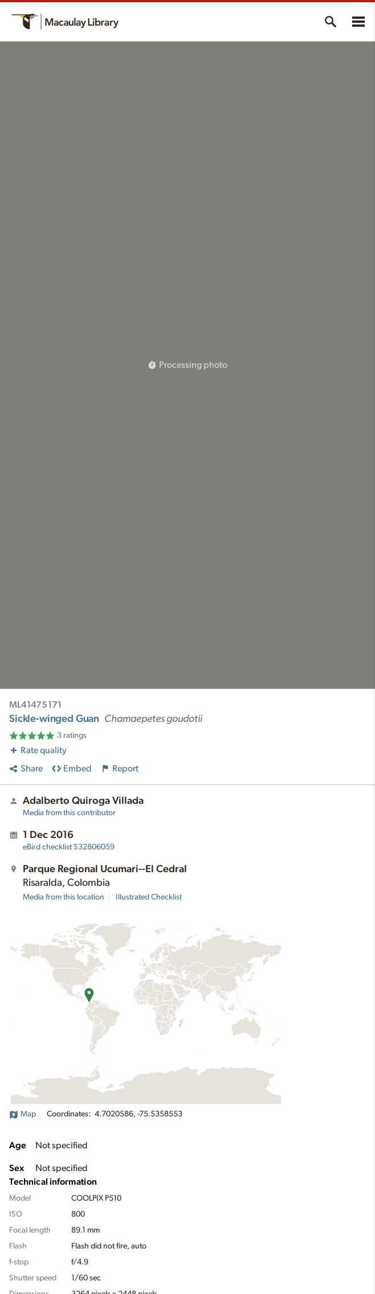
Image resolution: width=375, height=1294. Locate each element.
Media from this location (63, 897)
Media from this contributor (69, 813)
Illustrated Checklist (149, 897)
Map (22, 1114)
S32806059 (69, 847)
